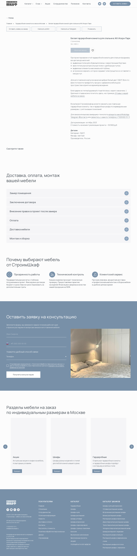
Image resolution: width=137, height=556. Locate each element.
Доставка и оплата (45, 522)
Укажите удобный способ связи (22, 351)
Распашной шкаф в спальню (113, 535)
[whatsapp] (11, 509)
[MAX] (104, 3)
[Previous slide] (5, 447)
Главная (9, 23)
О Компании (43, 509)
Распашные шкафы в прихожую (114, 519)
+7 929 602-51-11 (11, 527)
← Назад (10, 18)
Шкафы (56, 457)
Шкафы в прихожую (78, 522)
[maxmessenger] (18, 509)
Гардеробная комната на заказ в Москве (30, 23)
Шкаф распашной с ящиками (113, 532)
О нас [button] (38, 4)
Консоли (74, 532)
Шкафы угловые (76, 519)
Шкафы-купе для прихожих (112, 506)
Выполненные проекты (79, 538)
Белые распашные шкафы (112, 515)
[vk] (14, 509)
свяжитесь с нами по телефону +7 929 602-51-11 (110, 117)
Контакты (87, 4)
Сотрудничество (60, 4)
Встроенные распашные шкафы (114, 512)
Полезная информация (47, 515)
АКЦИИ (73, 541)
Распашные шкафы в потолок (113, 544)
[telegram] (7, 509)
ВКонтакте (83, 117)
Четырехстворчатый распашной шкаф (116, 528)
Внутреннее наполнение (80, 535)
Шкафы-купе (75, 512)
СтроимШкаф (43, 538)
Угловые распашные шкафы (113, 509)
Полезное (75, 4)
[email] (99, 3)
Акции (47, 4)
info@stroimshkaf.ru (12, 528)
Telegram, (74, 117)
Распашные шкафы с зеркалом (114, 548)
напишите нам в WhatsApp (118, 114)
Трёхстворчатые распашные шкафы (116, 525)
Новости (42, 519)
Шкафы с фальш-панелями (80, 528)
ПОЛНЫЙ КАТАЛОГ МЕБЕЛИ (81, 544)
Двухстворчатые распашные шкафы (116, 522)
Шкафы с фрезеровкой (79, 525)
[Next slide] (132, 447)
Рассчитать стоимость (47, 528)
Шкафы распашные (77, 515)
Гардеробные (100, 457)
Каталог (28, 4)
